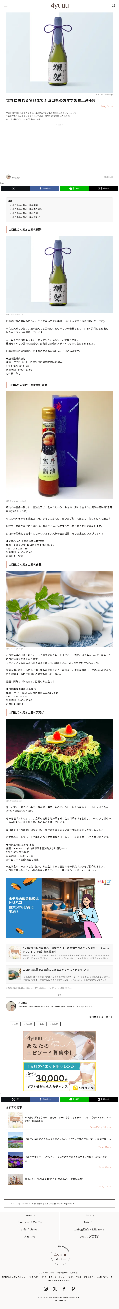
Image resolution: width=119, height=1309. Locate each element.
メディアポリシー (19, 1277)
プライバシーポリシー (39, 1277)
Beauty (89, 1215)
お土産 (29, 1023)
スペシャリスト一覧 (77, 1277)
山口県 (55, 1023)
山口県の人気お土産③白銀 (25, 213)
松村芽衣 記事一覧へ (99, 1016)
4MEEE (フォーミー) (106, 1277)
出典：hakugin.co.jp (14, 648)
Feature (29, 1237)
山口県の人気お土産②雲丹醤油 (27, 209)
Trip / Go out (30, 1229)
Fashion (29, 1215)
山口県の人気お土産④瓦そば (26, 217)
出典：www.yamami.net (16, 501)
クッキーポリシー (58, 1277)
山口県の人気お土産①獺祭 (25, 205)
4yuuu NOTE (89, 1237)
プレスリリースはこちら (43, 1272)
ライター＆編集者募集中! (59, 1280)
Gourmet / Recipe (30, 1222)
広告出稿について (77, 1272)
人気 (16, 1023)
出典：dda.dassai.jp (104, 94)
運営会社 (91, 1277)
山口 (42, 1023)
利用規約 (6, 1277)
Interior (89, 1222)
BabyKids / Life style (89, 1229)
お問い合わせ (62, 1272)
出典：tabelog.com (14, 800)
